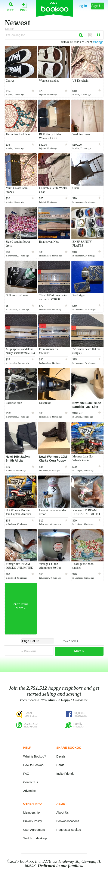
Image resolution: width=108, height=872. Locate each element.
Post (23, 6)
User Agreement (34, 829)
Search (10, 6)
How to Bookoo (33, 765)
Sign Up (97, 6)
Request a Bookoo (68, 829)
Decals (61, 756)
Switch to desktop (35, 838)
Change (98, 42)
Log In (82, 6)
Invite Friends (65, 773)
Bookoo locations (67, 821)
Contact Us (30, 782)
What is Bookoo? (34, 756)
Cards (60, 765)
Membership (31, 812)
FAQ (26, 773)
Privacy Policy (32, 821)
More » (79, 651)
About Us (62, 812)
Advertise (29, 791)
